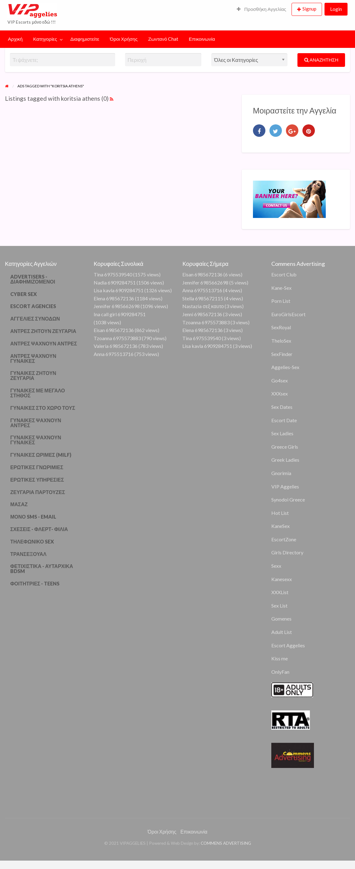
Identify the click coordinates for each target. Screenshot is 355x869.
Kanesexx (281, 579)
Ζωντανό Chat (163, 39)
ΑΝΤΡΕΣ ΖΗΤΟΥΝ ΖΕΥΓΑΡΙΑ (43, 331)
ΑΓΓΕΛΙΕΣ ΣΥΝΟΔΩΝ (35, 318)
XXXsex (279, 393)
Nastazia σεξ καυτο (203, 306)
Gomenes (281, 619)
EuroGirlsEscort (288, 314)
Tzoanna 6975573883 (117, 338)
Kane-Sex (281, 288)
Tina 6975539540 (113, 274)
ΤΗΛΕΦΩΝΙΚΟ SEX (32, 541)
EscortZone (283, 539)
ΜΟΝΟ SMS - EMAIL (33, 517)
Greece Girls (284, 447)
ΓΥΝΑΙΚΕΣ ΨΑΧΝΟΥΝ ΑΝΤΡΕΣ (35, 422)
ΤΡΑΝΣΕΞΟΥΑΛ (28, 554)
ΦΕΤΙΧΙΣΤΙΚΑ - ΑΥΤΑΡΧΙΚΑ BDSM (41, 568)
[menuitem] (261, 9)
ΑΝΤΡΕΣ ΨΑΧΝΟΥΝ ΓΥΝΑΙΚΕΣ (33, 358)
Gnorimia (281, 473)
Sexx (276, 566)
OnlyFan (280, 672)
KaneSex (280, 526)
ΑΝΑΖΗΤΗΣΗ (321, 59)
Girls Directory (287, 552)
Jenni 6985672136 (202, 314)
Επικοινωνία (202, 39)
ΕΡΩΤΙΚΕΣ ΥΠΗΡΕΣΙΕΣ (37, 480)
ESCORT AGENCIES (33, 306)
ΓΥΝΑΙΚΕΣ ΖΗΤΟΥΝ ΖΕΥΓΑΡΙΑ (33, 375)
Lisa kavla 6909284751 (118, 290)
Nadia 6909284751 (115, 282)
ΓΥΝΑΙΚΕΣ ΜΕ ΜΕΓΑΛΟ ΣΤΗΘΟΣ (37, 392)
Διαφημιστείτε (84, 39)
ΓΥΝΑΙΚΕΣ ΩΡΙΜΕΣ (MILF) (40, 455)
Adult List (281, 632)
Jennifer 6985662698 (117, 306)
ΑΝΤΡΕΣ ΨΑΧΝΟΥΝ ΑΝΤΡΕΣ (43, 343)
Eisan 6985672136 (114, 330)
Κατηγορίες (45, 39)
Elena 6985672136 (114, 298)
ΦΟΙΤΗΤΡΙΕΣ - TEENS (35, 583)
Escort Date (284, 420)
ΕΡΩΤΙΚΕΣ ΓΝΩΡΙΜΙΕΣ (36, 467)
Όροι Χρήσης (124, 39)
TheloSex (281, 341)
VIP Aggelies (285, 486)
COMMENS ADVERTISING (226, 843)
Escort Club (284, 274)
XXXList (279, 592)
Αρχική (15, 39)
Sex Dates (281, 407)
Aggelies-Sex (285, 367)
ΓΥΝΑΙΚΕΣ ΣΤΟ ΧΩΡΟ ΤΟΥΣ (42, 408)
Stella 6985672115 (202, 298)
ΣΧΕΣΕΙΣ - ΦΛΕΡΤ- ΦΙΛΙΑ (39, 529)
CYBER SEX (23, 294)
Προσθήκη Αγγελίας (261, 9)
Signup (309, 9)
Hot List (280, 513)
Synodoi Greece (288, 499)
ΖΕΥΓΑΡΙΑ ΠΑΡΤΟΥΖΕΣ (37, 492)
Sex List (279, 605)
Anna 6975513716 (113, 354)
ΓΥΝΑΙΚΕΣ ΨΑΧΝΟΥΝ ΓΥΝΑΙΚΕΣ (35, 439)
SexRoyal (281, 327)
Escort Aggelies (288, 645)
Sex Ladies (282, 433)
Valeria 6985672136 (116, 346)
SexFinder (281, 354)
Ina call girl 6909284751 (120, 314)
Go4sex (279, 380)
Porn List (280, 301)
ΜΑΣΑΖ (19, 504)
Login (336, 9)
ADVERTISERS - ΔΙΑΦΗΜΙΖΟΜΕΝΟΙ (32, 279)
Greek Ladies (285, 460)
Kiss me (279, 658)
